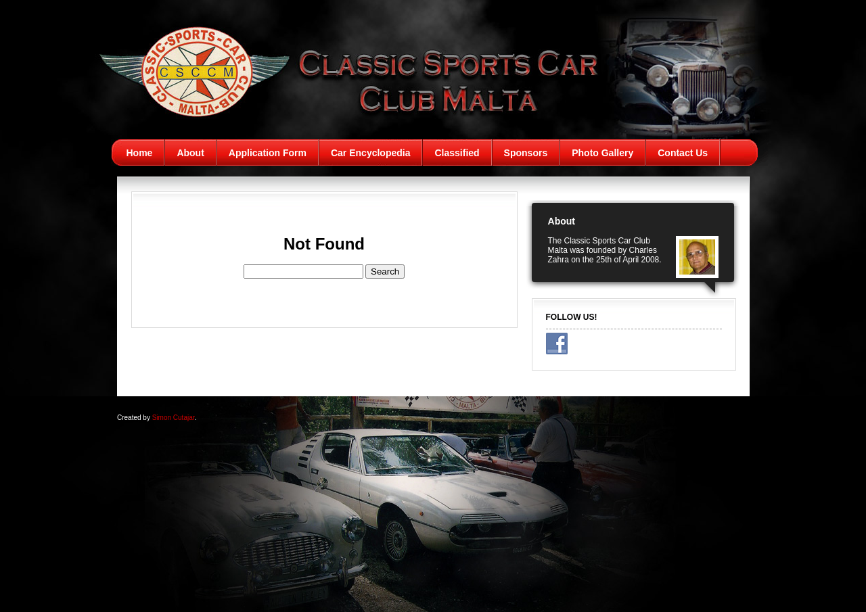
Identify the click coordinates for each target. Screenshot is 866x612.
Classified (456, 152)
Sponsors (526, 152)
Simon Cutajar (173, 417)
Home (140, 152)
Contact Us (683, 152)
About (190, 152)
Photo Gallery (602, 152)
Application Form (267, 152)
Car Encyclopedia (371, 152)
